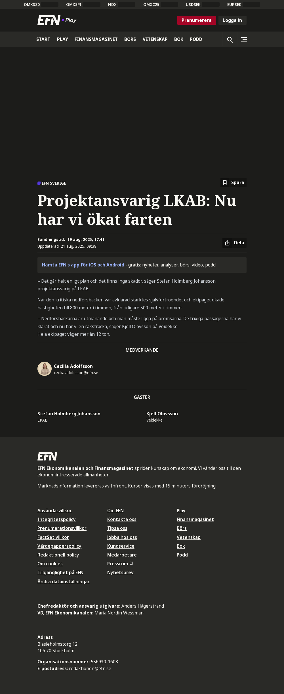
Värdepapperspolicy (59, 546)
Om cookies (50, 563)
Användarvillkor (54, 510)
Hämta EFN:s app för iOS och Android (83, 265)
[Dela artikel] (234, 243)
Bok (181, 546)
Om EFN (115, 510)
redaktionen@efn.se (90, 668)
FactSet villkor (53, 537)
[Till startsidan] (58, 20)
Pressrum (120, 563)
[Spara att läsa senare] (233, 182)
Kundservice (120, 546)
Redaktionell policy (58, 555)
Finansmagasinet (195, 519)
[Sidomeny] (244, 39)
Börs (182, 528)
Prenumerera (197, 20)
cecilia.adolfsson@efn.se (76, 372)
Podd (182, 555)
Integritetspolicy (56, 519)
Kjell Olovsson (162, 413)
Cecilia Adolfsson (73, 366)
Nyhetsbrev (120, 572)
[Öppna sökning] (230, 39)
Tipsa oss (117, 528)
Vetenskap (189, 537)
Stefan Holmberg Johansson (68, 413)
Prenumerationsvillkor (62, 528)
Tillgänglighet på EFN (60, 572)
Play (181, 510)
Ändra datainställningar (63, 581)
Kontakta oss (121, 519)
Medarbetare (122, 555)
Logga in (232, 20)
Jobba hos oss (122, 537)
